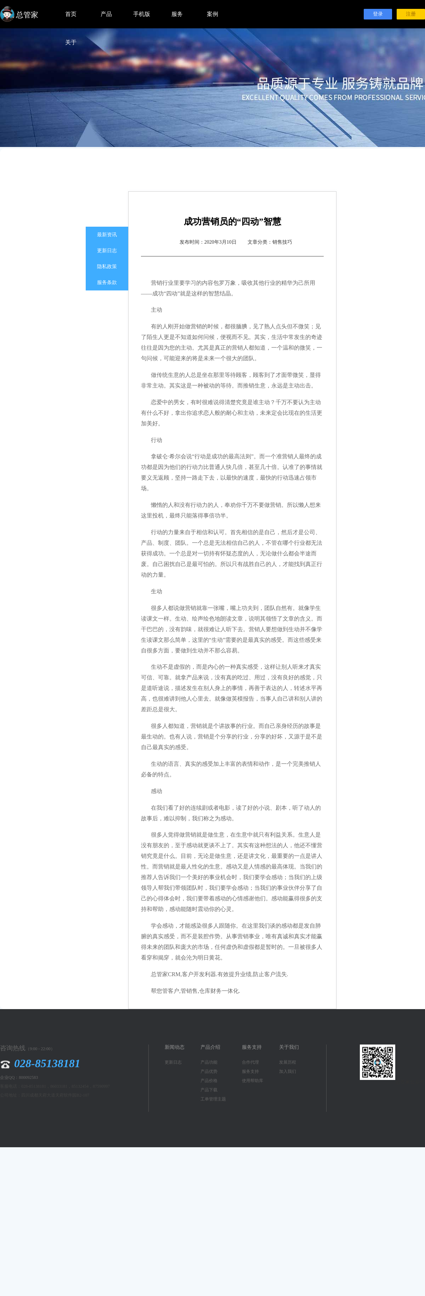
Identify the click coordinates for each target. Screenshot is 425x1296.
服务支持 (250, 1071)
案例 (212, 14)
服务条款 (107, 282)
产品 (106, 14)
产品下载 (208, 1089)
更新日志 (107, 250)
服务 (177, 14)
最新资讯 (107, 234)
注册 (411, 14)
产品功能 (208, 1062)
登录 (378, 14)
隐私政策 (107, 266)
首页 (70, 14)
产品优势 (208, 1071)
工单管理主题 (213, 1099)
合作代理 (250, 1062)
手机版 (141, 14)
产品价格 (208, 1080)
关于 (70, 42)
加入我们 (287, 1071)
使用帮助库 (252, 1080)
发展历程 (287, 1062)
